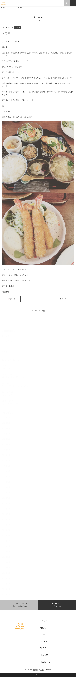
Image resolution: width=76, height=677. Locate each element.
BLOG (12, 8)
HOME (3, 8)
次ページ (64, 298)
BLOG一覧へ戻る (37, 310)
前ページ (11, 298)
